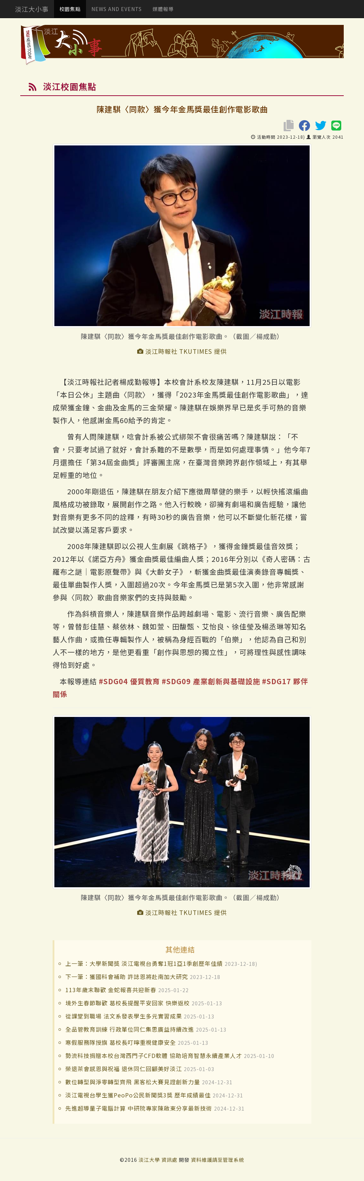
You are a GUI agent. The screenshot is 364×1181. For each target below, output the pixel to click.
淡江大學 (150, 1159)
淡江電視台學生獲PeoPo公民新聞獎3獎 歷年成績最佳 (138, 1095)
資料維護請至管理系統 (217, 1159)
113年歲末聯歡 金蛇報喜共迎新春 (110, 989)
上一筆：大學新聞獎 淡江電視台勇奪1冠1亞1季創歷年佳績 (144, 963)
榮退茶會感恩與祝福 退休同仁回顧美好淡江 (123, 1068)
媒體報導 (163, 8)
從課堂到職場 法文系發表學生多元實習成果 (123, 1016)
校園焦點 (70, 8)
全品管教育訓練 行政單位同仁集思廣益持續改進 (129, 1029)
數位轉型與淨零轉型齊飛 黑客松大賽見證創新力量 (132, 1082)
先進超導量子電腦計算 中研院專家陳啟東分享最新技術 (138, 1108)
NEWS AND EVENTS (116, 8)
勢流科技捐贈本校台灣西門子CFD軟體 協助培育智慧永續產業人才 (153, 1055)
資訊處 (169, 1159)
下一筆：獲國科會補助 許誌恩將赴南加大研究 (126, 976)
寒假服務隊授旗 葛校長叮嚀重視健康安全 (120, 1042)
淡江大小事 (32, 9)
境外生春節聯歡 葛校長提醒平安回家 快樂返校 (127, 1003)
